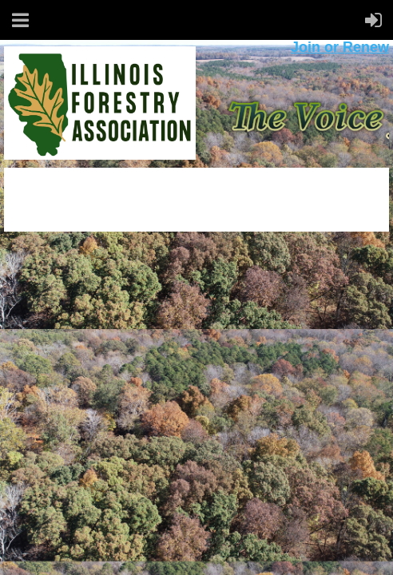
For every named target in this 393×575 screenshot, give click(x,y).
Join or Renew (340, 47)
